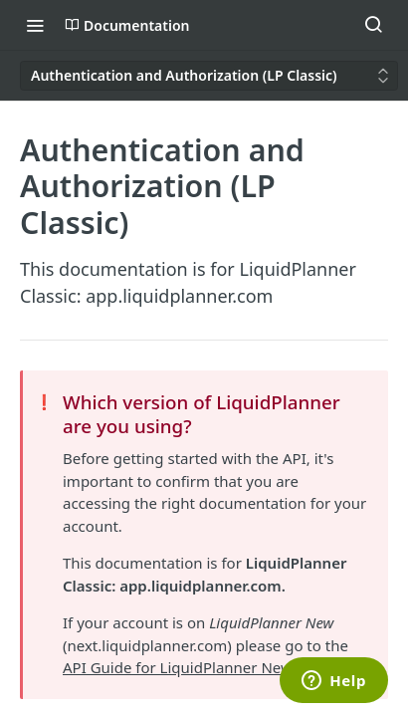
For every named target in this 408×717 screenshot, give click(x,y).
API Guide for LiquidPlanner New (177, 667)
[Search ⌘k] (373, 25)
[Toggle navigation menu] (35, 25)
